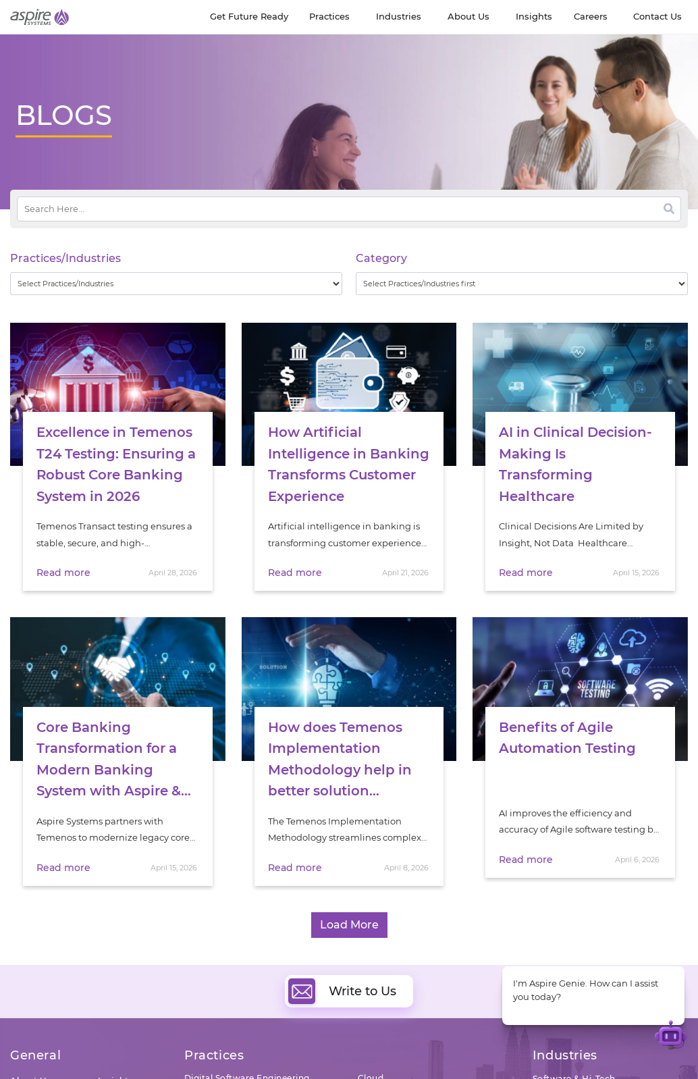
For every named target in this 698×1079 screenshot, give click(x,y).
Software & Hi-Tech (574, 1064)
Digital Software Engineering (247, 1063)
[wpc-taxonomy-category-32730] (522, 283)
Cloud (371, 1063)
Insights (115, 1066)
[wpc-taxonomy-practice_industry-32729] (176, 283)
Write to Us (342, 976)
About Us (30, 1066)
